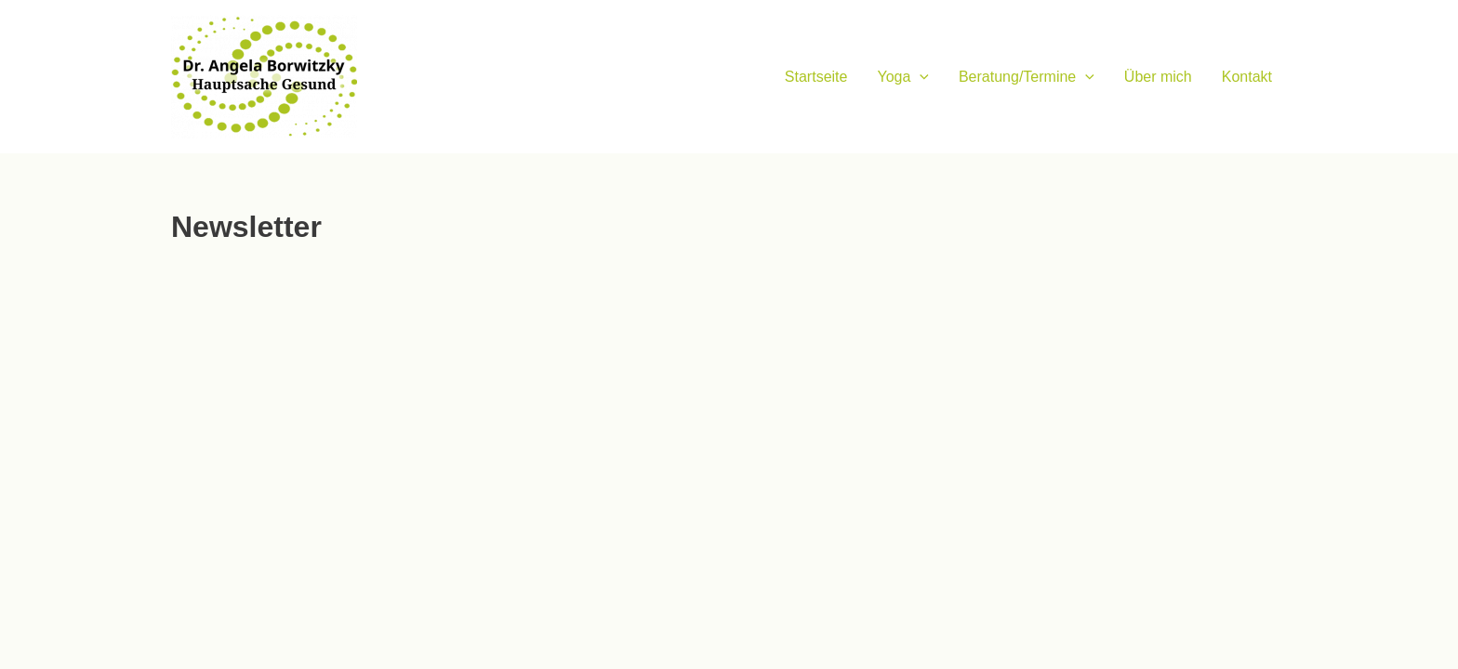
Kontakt (1247, 77)
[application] (919, 77)
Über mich (1158, 77)
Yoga (903, 77)
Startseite (816, 77)
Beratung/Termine (1026, 77)
